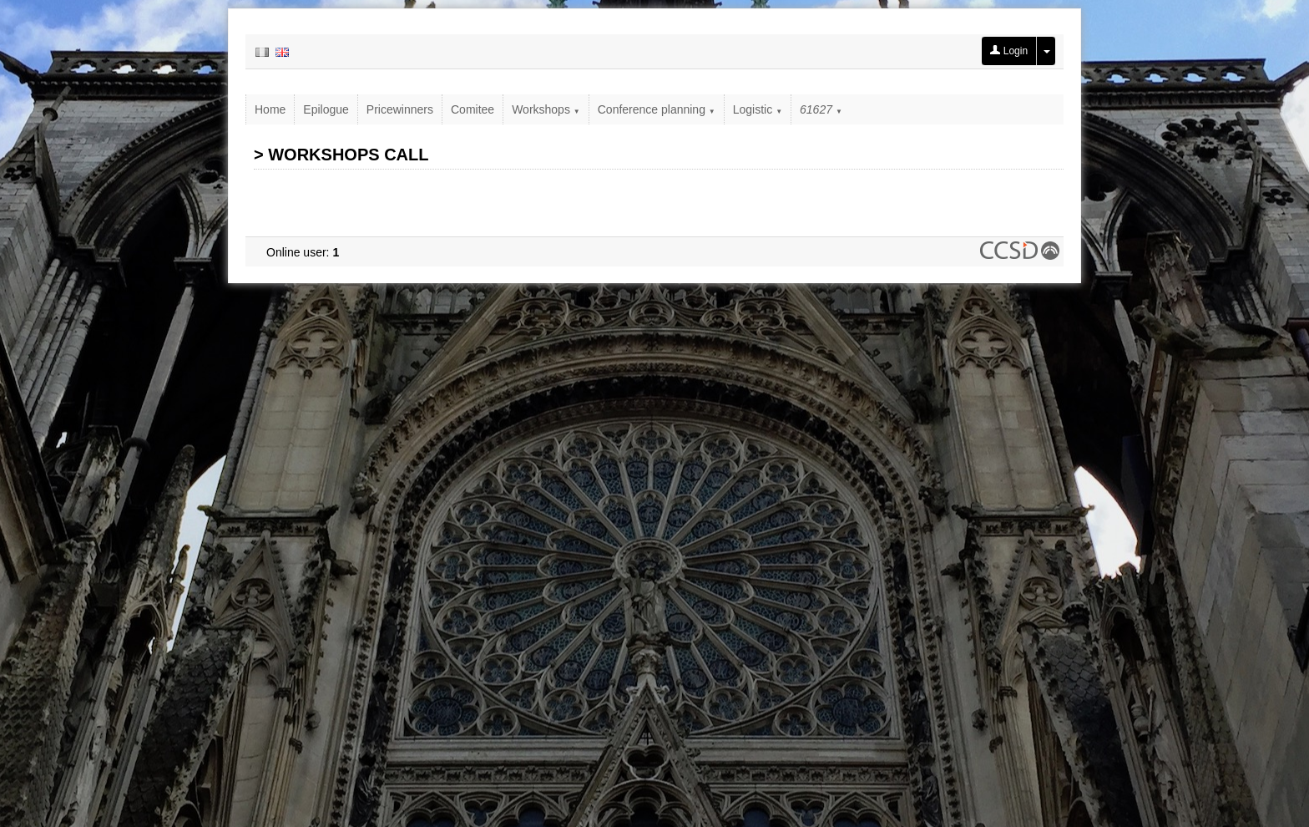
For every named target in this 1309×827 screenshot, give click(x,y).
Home (270, 109)
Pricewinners (399, 109)
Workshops (546, 109)
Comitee (472, 109)
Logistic (757, 109)
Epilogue (326, 109)
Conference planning (656, 109)
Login (1009, 51)
